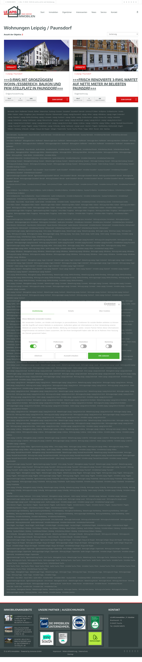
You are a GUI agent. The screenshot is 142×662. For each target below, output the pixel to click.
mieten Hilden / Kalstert (80, 208)
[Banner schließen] (119, 304)
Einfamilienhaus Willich (99, 578)
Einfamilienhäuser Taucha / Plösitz (37, 569)
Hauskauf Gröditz (75, 202)
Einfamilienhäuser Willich (114, 578)
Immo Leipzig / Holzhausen (15, 350)
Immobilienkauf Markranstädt (85, 522)
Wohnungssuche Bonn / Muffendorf (33, 143)
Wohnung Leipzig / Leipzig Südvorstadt (85, 377)
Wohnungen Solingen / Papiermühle (93, 549)
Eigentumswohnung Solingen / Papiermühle (49, 549)
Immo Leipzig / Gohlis (59, 301)
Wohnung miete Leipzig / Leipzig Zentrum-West (30, 423)
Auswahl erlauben (71, 356)
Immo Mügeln (11, 525)
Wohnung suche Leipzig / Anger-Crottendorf (47, 263)
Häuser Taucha (86, 560)
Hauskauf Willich (71, 578)
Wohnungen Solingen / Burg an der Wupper (109, 540)
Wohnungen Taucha (103, 557)
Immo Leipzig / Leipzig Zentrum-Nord (18, 391)
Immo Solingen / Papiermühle (72, 549)
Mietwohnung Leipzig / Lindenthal (78, 438)
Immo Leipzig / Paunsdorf (65, 464)
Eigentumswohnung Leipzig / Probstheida (46, 479)
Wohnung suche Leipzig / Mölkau (98, 447)
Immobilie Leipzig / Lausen (96, 368)
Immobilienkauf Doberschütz (105, 158)
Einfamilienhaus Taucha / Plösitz (16, 569)
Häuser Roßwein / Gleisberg (74, 528)
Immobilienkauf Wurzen (115, 584)
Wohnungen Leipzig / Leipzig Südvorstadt (74, 374)
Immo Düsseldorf (12, 170)
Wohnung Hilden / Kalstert (64, 208)
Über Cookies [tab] (104, 311)
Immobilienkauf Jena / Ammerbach (122, 222)
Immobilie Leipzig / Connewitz (123, 286)
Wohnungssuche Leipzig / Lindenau (33, 432)
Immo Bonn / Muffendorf (14, 141)
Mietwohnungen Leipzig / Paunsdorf (107, 464)
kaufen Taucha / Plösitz (57, 566)
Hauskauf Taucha (12, 563)
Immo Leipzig (47, 231)
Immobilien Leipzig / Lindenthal (16, 444)
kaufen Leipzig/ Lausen (53, 502)
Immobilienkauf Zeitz (50, 586)
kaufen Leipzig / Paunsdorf (27, 470)
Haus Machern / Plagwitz (30, 505)
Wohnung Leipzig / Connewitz (86, 286)
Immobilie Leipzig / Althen (68, 248)
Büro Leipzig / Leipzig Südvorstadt (17, 371)
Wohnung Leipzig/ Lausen (37, 502)
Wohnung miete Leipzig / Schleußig (117, 487)
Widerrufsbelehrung (70, 651)
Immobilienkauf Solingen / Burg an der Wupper (79, 546)
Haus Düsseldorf (38, 170)
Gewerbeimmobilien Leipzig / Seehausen (19, 496)
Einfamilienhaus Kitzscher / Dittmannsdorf (68, 228)
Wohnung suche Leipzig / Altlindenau (18, 254)
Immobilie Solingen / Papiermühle (110, 551)
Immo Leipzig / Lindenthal (14, 438)
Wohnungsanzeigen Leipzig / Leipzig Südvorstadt (58, 377)
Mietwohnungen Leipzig (73, 231)
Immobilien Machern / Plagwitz (101, 505)
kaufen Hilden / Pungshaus (66, 213)
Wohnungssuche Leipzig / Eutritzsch (40, 295)
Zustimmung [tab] (37, 311)
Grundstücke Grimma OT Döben (16, 184)
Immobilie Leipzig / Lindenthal (123, 441)
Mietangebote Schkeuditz (25, 534)
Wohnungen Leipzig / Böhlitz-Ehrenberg (119, 275)
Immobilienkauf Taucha (25, 563)
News (94, 12)
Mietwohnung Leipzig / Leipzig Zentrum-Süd (99, 412)
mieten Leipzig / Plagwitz (87, 476)
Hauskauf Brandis (76, 149)
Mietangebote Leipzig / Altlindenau (34, 251)
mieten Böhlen (27, 155)
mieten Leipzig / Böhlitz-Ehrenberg (24, 280)
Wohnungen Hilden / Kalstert (89, 205)
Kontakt (114, 12)
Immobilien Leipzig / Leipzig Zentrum (56, 388)
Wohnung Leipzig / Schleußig (78, 490)
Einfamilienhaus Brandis (105, 149)
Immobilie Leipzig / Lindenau (112, 432)
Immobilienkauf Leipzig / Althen (104, 248)
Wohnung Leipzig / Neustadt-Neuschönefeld (41, 458)
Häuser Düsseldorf (50, 170)
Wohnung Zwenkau (31, 592)
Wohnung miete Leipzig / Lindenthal (120, 438)
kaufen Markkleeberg (117, 514)
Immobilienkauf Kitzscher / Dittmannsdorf (41, 228)
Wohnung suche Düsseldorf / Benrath (110, 176)
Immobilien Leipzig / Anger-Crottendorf (72, 266)
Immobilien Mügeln (63, 525)
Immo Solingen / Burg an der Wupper (83, 540)
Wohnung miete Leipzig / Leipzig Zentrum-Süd (29, 415)
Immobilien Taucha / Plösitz (90, 566)
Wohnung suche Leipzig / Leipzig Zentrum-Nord (60, 394)
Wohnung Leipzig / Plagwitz (71, 476)
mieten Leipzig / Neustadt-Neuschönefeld (68, 458)
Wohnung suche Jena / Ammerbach (104, 219)
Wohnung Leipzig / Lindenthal (87, 441)
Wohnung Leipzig (65, 234)
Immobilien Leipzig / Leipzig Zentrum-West (99, 426)
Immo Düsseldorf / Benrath (68, 176)
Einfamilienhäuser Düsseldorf (33, 173)
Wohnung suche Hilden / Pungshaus (106, 211)
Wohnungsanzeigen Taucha (51, 560)
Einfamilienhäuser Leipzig (44, 237)
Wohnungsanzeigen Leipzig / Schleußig (56, 490)
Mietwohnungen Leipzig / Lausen (51, 365)
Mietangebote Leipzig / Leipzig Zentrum (38, 382)
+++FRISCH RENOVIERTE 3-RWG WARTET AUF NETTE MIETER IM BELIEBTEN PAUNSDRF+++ (105, 83)
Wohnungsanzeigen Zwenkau (15, 592)
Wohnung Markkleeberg (103, 514)
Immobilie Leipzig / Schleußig (113, 490)
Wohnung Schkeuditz (40, 537)
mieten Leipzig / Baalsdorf (84, 269)
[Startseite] (19, 12)
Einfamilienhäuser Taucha (56, 563)
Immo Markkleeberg (57, 511)
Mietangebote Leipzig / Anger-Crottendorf (40, 260)
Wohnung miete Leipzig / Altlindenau (123, 251)
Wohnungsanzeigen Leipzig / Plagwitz (50, 476)
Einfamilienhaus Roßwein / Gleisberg (66, 531)
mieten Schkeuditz (53, 537)
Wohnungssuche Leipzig (34, 234)
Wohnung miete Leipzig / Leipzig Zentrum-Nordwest (44, 403)
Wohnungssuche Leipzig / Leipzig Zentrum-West (90, 423)
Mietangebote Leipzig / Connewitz (33, 283)
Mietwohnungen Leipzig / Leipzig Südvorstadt (20, 374)
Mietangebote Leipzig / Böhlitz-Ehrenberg (40, 275)
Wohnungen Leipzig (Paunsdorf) (84, 240)
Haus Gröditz (20, 202)
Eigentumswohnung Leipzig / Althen (41, 245)
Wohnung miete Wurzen (119, 581)
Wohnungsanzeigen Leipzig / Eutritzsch (63, 295)
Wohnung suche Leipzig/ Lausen (96, 499)
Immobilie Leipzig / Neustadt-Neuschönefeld (95, 458)
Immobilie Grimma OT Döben (89, 184)
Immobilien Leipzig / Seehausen (117, 496)
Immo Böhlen (11, 152)
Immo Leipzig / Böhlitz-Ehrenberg (17, 275)
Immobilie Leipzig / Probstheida (93, 482)
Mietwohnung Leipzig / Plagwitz (72, 473)
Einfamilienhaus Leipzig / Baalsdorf (17, 272)
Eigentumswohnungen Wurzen (16, 581)
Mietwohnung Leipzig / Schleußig (76, 487)
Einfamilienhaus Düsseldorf (15, 173)
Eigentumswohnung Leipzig (34, 231)
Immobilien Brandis (64, 149)
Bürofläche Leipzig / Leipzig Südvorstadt (40, 371)
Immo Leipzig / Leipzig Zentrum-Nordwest (19, 400)
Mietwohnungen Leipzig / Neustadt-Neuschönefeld (77, 452)
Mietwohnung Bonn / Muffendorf (76, 141)
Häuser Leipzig (84, 234)
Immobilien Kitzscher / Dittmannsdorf (123, 225)
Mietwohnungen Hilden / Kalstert (51, 205)
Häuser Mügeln (29, 525)
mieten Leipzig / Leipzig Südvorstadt (109, 377)
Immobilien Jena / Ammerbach (102, 222)
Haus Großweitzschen (28, 196)
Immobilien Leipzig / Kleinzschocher (49, 362)
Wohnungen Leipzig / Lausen (89, 365)
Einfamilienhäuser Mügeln (120, 525)
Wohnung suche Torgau (95, 572)
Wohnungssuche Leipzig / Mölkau (119, 447)
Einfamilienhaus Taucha (40, 563)
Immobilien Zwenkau (68, 592)
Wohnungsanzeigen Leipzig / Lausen (44, 368)
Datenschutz (83, 651)
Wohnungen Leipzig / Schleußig (96, 487)
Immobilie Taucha (117, 560)
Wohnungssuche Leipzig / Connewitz (41, 286)
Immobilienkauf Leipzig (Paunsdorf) (124, 243)
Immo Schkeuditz (12, 534)
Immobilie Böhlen (38, 155)
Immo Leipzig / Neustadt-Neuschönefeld (19, 452)
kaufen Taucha (96, 560)
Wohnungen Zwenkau (70, 589)
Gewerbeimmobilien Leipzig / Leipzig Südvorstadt (68, 371)
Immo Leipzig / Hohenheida (15, 339)
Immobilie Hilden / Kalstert (96, 208)
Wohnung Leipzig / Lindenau (77, 432)
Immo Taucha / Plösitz (13, 566)
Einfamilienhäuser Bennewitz (15, 138)
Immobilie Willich (48, 578)
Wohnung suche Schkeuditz (110, 534)
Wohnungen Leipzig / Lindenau (95, 429)
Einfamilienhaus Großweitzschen (27, 199)
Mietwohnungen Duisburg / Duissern (56, 161)
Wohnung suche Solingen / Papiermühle (117, 549)
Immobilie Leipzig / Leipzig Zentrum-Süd (67, 417)
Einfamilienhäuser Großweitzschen (48, 199)
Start (42, 12)
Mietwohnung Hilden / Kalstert (71, 205)
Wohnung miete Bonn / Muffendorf (117, 141)
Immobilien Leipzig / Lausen (113, 368)
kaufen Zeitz (18, 586)
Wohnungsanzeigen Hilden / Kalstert (44, 208)
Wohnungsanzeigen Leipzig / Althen (17, 248)
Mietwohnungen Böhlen (37, 152)
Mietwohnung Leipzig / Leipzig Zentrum (90, 382)
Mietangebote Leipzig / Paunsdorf (85, 464)
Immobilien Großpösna (76, 190)
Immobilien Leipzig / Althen (85, 248)
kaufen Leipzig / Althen (52, 248)
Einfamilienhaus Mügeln (104, 525)
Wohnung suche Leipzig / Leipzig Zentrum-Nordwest (77, 403)
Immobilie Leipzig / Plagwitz (104, 476)
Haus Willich (19, 578)
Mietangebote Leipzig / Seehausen (59, 496)
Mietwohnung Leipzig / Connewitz (78, 283)
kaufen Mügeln (39, 525)
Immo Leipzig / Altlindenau (15, 251)
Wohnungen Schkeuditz (76, 534)
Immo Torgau (11, 572)
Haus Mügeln (20, 525)
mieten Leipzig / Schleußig (96, 490)
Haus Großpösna (23, 190)
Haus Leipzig (75, 234)
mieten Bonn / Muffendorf (96, 143)
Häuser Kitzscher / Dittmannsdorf (57, 225)
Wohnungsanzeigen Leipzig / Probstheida (32, 482)
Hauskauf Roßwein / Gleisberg (22, 531)
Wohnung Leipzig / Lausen (64, 368)
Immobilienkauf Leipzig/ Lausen (104, 502)
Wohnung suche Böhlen (95, 152)
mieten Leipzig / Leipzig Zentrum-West (47, 426)
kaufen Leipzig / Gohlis (123, 304)
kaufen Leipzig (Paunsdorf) (66, 243)
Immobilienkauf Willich (84, 578)
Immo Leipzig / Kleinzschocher (16, 356)
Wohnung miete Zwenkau (86, 589)
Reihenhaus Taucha (116, 557)
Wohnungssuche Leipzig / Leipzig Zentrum (65, 385)
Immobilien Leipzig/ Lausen (86, 502)
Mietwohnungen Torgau (37, 572)
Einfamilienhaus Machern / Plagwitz (39, 508)
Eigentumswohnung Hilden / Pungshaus (45, 211)
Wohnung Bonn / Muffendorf (78, 143)
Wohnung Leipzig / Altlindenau (88, 254)
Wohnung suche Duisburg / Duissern (18, 164)
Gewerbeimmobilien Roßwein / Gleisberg (19, 528)
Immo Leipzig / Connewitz (14, 283)
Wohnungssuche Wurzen (23, 584)
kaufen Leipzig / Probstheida (74, 482)
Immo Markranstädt (57, 519)
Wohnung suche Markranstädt (90, 519)
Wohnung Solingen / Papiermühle (70, 551)
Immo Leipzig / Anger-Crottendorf (17, 260)
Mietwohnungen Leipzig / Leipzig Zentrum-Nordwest (80, 400)
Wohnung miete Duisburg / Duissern (122, 161)
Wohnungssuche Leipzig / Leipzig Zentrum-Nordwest (110, 403)
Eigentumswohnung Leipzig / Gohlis (41, 301)
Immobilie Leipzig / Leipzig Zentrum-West (73, 426)
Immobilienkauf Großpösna (106, 190)
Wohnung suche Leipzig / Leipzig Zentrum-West (60, 423)
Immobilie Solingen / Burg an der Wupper (24, 546)
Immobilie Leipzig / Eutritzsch (121, 295)
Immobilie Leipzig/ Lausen (68, 502)
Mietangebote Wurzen (60, 581)
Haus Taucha (77, 560)
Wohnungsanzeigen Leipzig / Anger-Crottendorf (104, 263)
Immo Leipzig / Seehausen (40, 496)
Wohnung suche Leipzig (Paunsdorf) (105, 240)
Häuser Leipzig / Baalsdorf (67, 269)
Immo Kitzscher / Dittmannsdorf (16, 225)
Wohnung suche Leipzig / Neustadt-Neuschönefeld (74, 455)
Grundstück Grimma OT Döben (36, 184)
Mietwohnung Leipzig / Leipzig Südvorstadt (48, 374)
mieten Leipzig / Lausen (80, 368)
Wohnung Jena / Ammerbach (48, 222)
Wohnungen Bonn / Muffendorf (96, 141)
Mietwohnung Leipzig (88, 231)
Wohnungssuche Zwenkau (120, 589)
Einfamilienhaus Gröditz (104, 202)
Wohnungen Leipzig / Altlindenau (101, 251)
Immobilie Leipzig (115, 234)
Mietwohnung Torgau (51, 572)
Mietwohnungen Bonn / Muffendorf (54, 141)
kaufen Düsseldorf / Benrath (74, 178)
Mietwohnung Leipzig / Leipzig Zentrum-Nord (102, 391)
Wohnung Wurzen (55, 584)
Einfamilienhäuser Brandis (121, 149)
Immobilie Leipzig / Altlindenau (125, 254)
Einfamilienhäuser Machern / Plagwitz (62, 508)
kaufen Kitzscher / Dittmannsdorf (78, 225)
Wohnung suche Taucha (19, 560)
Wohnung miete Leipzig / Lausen (109, 365)
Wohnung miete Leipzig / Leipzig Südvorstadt (101, 374)
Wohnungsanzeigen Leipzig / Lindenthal (65, 441)
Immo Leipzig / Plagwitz (14, 473)
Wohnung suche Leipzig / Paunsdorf (67, 467)
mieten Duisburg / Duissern (106, 164)
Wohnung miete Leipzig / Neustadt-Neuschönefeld (43, 455)
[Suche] (139, 13)
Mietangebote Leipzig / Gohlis (76, 301)
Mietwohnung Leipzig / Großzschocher (18, 313)
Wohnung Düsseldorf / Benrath (55, 178)
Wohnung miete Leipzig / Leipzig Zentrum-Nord (30, 394)
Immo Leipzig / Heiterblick (14, 330)
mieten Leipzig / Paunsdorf (44, 470)
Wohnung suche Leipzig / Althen (95, 245)
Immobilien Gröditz (63, 202)
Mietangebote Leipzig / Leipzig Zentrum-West (43, 420)
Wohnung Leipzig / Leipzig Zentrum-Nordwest (55, 406)
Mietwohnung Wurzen (91, 581)
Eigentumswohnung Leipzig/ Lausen (41, 499)
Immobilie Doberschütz (73, 158)
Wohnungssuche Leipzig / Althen (116, 245)
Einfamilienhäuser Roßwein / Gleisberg (89, 531)
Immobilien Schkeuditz (81, 537)
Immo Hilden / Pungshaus (66, 211)
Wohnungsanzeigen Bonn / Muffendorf (57, 143)
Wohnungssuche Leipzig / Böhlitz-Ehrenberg (74, 278)
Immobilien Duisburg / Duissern (16, 167)
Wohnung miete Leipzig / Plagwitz (112, 473)
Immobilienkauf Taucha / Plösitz (125, 566)
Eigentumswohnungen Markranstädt (18, 519)
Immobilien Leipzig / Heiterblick (16, 336)
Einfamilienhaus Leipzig (29, 237)
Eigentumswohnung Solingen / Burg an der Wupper (55, 540)
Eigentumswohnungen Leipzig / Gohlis (18, 301)
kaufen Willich (38, 578)
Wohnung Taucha (66, 560)
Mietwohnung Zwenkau (56, 589)
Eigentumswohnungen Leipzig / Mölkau (18, 447)
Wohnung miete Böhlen (80, 152)
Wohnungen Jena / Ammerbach (82, 219)
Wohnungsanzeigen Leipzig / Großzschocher (20, 315)
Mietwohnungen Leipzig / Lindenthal (56, 438)
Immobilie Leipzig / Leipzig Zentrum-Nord (73, 397)
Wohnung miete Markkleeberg (25, 514)
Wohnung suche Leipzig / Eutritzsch (17, 295)
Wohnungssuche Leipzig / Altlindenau (41, 254)
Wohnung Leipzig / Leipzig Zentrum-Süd (19, 417)
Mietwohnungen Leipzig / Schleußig (54, 487)
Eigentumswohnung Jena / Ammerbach (44, 219)
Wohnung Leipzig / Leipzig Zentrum (118, 385)
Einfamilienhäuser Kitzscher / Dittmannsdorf (95, 228)
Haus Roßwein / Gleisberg (57, 528)
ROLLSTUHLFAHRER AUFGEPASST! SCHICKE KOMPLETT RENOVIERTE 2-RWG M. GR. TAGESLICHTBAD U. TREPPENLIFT (23, 633)
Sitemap (70, 654)
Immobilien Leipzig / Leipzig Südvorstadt (31, 380)
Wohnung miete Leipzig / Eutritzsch (118, 292)
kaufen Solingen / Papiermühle (90, 551)
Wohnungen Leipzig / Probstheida (88, 479)
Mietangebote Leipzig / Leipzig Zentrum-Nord (44, 391)
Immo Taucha (48, 557)
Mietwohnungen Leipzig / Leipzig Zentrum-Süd (71, 412)
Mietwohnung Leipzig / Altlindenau (79, 251)
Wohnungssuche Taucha (34, 560)
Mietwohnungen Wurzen (76, 581)
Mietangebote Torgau (22, 572)
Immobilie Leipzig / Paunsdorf (62, 470)
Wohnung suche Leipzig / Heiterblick (18, 333)
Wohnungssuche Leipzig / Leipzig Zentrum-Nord (90, 394)
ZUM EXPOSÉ (57, 99)
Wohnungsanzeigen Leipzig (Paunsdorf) (26, 243)
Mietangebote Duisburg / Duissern (34, 161)
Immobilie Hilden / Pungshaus (84, 213)
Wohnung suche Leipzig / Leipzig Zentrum (38, 385)
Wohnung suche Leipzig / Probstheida (110, 479)
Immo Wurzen (48, 581)
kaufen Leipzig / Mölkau (54, 449)
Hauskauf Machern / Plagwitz (120, 505)
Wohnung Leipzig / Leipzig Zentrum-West (23, 426)
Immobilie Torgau (38, 575)
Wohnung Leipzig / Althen (37, 248)
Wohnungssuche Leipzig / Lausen (22, 368)
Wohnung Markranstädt (23, 522)
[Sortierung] (122, 34)
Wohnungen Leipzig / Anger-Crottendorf (120, 260)
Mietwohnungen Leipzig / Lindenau (53, 429)
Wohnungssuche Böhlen (111, 152)
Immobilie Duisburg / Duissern (125, 164)
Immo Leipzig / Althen (59, 245)
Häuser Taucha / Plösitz (42, 566)
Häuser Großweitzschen (43, 196)
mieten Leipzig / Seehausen (79, 496)
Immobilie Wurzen (88, 584)
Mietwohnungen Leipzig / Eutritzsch (54, 292)
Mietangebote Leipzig (58, 231)
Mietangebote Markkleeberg (73, 511)
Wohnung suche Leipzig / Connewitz (17, 286)
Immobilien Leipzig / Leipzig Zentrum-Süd (93, 417)
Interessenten (81, 12)
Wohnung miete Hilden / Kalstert (109, 205)
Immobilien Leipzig (127, 234)
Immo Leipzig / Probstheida (68, 479)
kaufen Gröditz (39, 202)
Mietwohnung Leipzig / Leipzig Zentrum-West (101, 420)
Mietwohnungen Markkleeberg (92, 511)
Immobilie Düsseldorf (75, 170)
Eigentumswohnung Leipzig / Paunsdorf (45, 464)
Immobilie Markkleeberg (23, 517)
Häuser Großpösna (35, 190)
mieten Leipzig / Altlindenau (107, 254)
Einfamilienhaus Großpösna (123, 190)
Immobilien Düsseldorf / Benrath (114, 178)
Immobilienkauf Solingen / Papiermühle (27, 554)
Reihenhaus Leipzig (115, 231)
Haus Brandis (20, 149)
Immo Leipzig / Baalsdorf (14, 269)
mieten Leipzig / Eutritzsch (103, 295)
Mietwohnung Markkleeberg (110, 511)
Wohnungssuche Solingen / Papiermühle (19, 551)
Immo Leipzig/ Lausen (60, 499)
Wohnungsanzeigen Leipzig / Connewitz (65, 286)
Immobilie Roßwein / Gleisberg (110, 528)
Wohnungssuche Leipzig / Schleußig (33, 490)
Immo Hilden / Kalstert (13, 205)
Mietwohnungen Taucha (74, 557)
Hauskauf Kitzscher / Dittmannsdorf (17, 228)
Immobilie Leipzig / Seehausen (98, 496)
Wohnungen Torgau (65, 572)
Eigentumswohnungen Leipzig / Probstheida (20, 479)
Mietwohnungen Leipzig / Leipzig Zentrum (64, 382)
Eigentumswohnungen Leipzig (16, 231)
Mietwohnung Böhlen (52, 152)
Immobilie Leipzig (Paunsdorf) (84, 243)
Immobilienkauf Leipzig (13, 237)
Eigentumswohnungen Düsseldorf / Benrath (20, 176)
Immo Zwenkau (11, 589)
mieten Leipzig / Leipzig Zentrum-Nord (48, 397)
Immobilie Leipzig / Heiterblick (123, 333)
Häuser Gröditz (29, 202)
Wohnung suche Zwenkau (103, 589)
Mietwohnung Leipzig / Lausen (71, 365)
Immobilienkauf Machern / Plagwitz (17, 508)
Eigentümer (67, 12)
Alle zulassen (103, 356)
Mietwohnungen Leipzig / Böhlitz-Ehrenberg (67, 275)
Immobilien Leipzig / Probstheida (114, 482)
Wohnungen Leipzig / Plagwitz (92, 473)
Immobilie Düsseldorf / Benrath (93, 178)
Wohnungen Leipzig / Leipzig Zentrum (114, 382)
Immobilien (53, 12)
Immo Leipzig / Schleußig (14, 487)
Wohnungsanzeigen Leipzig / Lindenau (56, 432)
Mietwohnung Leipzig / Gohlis (115, 301)
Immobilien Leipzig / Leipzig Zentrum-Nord (99, 397)
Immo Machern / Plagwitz (14, 505)
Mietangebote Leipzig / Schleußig (33, 487)
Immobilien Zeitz (38, 586)
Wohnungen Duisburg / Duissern (100, 161)
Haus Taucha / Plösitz (27, 566)
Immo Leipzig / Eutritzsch (14, 292)
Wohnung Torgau (17, 575)
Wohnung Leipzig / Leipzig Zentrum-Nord (23, 397)
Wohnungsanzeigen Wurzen (40, 584)
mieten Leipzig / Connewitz (105, 286)
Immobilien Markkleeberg (39, 517)
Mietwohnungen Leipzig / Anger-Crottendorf (67, 260)
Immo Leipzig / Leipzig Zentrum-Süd (17, 412)
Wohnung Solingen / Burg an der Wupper (100, 543)
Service (103, 12)
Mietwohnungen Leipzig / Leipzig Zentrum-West (73, 420)
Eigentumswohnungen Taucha (16, 557)
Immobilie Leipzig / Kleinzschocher (27, 362)
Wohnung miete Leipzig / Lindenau (116, 429)
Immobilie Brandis (51, 149)
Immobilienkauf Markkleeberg (57, 517)
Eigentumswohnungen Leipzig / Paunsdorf (19, 464)
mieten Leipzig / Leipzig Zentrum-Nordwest (83, 406)
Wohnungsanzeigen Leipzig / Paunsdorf (114, 467)
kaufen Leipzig (94, 234)
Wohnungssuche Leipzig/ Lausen (116, 499)
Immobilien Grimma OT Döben (108, 184)
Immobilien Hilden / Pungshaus (103, 213)
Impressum (57, 651)
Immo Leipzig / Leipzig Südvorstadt (94, 371)
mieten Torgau (27, 575)
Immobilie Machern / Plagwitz (82, 505)
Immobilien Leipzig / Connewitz (16, 289)
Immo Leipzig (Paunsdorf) (65, 240)
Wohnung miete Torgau (80, 572)
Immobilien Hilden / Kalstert (114, 208)
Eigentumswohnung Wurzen (34, 581)
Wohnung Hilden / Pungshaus (48, 213)
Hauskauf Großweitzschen (109, 196)
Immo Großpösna (12, 190)
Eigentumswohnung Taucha (34, 557)
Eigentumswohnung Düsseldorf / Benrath (46, 176)
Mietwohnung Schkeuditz (59, 534)
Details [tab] (71, 311)
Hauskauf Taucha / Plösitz (107, 566)
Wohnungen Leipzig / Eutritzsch (97, 292)
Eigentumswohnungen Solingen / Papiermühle (21, 549)
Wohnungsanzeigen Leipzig (51, 234)
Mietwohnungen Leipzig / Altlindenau (57, 251)
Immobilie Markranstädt (52, 522)
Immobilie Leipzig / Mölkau (70, 449)
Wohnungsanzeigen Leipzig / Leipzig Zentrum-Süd (118, 415)
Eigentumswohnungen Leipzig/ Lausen (18, 499)
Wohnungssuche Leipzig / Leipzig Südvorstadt (28, 377)
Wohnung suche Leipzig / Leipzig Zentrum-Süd (58, 415)
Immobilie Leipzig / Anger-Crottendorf (48, 266)
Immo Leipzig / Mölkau (61, 447)
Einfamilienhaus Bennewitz (119, 135)
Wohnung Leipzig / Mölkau (38, 449)
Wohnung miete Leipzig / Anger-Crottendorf (20, 263)
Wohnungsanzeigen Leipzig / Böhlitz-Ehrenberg (103, 278)
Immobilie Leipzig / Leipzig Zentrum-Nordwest (111, 406)
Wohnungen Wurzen (105, 581)
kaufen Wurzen (66, 584)
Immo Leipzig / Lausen (13, 365)
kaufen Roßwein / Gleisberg (92, 528)
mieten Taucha (106, 560)
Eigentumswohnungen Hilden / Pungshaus (19, 211)
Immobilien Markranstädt (67, 522)
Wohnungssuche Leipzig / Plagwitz (28, 476)
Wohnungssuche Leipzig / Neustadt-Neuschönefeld (106, 455)
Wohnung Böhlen (17, 155)
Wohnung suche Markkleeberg (44, 514)
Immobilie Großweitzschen (75, 196)
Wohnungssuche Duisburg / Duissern (41, 164)
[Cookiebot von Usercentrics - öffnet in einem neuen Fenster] (105, 304)
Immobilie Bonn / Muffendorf (114, 143)
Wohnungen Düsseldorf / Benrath (88, 176)
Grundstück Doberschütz (31, 158)
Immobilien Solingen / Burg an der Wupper (51, 546)
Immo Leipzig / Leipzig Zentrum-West (18, 420)
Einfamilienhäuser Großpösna (16, 193)
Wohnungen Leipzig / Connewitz (98, 283)
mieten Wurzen (77, 584)
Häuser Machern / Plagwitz (47, 505)
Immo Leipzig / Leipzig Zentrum (16, 382)
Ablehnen (38, 356)
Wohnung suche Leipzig (19, 234)
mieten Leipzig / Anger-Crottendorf (25, 266)
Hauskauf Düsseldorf (104, 170)
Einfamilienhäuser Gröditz (120, 202)
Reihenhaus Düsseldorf (25, 170)
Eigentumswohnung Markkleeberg (40, 511)
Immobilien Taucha (129, 560)
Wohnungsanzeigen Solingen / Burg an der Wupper (71, 543)
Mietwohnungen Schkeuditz (43, 534)
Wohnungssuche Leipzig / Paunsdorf (90, 467)
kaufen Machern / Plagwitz (64, 505)
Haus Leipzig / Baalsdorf (51, 269)
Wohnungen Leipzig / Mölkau (78, 447)
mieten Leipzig (104, 234)
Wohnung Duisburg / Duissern (88, 164)
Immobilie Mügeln (51, 525)
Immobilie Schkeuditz (66, 537)
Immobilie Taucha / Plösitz (73, 566)
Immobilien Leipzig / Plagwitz (122, 476)
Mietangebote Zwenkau (24, 589)
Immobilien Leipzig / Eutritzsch (16, 298)
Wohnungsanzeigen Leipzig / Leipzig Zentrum (93, 385)
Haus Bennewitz (23, 135)
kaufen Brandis (40, 149)
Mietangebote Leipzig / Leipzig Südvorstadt (119, 371)
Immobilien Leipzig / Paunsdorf (81, 470)
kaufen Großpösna (48, 190)
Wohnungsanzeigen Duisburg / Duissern (65, 164)
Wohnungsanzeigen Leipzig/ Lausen (17, 502)
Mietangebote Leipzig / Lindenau (32, 429)
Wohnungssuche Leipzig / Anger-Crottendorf (75, 263)
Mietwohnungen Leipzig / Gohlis (96, 301)
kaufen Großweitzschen (58, 196)
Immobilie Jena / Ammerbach (83, 222)
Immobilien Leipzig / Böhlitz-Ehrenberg (71, 280)
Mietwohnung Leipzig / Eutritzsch (76, 292)
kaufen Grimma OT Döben (71, 184)
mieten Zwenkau (43, 592)
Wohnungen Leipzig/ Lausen (76, 499)
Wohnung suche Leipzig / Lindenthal (18, 441)
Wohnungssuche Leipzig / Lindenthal (41, 441)
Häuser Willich (28, 578)
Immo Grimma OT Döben (54, 184)
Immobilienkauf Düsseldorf (119, 170)
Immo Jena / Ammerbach (64, 219)
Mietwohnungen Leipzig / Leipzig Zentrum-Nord (73, 391)
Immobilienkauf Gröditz (89, 202)
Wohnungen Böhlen (66, 152)
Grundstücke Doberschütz (15, 158)
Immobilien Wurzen (101, 584)
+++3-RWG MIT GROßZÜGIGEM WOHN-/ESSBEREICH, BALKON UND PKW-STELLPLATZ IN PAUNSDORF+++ (33, 83)
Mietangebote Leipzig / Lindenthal (33, 438)
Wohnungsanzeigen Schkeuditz (23, 537)
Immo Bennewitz (12, 135)
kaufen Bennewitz (46, 135)
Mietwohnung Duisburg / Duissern (79, 161)
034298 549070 (11, 2)
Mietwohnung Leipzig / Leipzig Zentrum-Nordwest (112, 400)
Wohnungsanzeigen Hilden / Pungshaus (26, 213)
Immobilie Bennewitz (59, 135)
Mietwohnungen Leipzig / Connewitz (55, 283)
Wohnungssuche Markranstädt (110, 519)
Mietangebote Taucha (59, 557)
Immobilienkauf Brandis (90, 149)
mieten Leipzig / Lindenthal (105, 441)
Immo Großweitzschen (13, 196)
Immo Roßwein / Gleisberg (40, 528)
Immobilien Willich (59, 578)
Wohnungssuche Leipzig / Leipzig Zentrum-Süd (88, 415)
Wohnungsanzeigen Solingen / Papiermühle (45, 551)
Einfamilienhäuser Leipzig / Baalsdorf (40, 272)
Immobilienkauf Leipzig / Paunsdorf (102, 470)
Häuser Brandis (30, 149)
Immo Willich (10, 578)
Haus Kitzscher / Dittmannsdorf (36, 225)
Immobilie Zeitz (27, 586)
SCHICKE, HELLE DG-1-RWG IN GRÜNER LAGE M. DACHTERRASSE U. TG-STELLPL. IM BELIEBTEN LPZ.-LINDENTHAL (22, 644)
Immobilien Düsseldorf (90, 170)
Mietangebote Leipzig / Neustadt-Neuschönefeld (46, 452)
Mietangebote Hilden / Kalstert (30, 205)
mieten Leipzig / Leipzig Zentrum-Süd (43, 417)
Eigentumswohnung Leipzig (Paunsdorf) (45, 240)
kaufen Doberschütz (59, 158)
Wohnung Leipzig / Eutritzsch (85, 295)
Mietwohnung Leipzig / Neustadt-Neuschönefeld (108, 452)
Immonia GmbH (36, 651)
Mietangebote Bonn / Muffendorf (33, 141)
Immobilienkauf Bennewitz (102, 135)
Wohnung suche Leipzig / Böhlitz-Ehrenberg (47, 278)
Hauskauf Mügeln (75, 525)
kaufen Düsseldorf (62, 170)
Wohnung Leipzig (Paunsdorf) (48, 243)
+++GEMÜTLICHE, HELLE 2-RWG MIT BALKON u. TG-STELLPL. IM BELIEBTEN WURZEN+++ (23, 619)
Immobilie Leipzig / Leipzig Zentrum (33, 388)
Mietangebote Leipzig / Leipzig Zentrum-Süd (42, 412)
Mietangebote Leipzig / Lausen (30, 365)
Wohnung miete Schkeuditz (92, 534)
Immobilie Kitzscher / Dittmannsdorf (100, 225)
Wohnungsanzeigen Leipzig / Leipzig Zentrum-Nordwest (23, 406)
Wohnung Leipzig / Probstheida (55, 482)
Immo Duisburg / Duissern (15, 161)
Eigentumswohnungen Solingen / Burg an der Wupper (23, 540)
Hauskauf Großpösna (90, 190)
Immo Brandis (11, 149)
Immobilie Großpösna (61, 190)
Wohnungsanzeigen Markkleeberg (84, 514)
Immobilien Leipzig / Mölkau (87, 449)
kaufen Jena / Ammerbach (65, 222)
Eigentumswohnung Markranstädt (40, 519)
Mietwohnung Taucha (89, 557)
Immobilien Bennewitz (73, 135)
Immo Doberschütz (45, 158)
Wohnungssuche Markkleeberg (63, 514)
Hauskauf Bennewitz (87, 135)
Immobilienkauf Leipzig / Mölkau (106, 449)
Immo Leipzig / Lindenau (14, 429)
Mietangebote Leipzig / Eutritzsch (33, 292)
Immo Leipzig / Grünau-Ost (15, 321)
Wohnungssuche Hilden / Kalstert (22, 208)
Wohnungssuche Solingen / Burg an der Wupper (40, 543)
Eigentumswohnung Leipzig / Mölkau (42, 447)
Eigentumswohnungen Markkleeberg (18, 511)
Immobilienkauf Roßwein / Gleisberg (43, 531)
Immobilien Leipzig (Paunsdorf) (103, 243)
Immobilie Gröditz (50, 202)
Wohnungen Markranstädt (72, 519)
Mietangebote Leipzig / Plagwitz (31, 473)
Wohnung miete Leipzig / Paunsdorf (45, 467)
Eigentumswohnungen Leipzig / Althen (18, 245)
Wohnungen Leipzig (102, 231)
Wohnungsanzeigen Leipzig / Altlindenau (66, 254)
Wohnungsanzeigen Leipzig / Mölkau (18, 449)
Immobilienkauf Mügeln (89, 525)
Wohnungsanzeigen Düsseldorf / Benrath (32, 178)
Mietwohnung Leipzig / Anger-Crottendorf (94, 260)
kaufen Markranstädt (37, 522)
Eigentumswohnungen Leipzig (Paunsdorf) (19, 240)
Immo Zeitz (10, 586)
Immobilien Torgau (50, 575)
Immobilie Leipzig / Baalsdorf (101, 269)
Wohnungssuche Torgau (110, 572)
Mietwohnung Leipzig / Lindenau (75, 429)
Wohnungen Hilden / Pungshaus (84, 211)
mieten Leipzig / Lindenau (95, 432)
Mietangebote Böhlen (22, 152)
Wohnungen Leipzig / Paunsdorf (23, 467)
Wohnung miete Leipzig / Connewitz (120, 283)
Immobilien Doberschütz (88, 158)
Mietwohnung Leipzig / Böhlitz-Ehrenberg (93, 275)
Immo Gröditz (11, 202)
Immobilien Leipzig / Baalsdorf (120, 269)
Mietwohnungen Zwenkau (40, 589)
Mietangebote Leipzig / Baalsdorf (32, 269)
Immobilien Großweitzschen (92, 196)
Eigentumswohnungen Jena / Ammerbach (19, 219)
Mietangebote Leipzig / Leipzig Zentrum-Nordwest (48, 400)
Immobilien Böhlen (50, 155)
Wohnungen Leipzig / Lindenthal (99, 438)
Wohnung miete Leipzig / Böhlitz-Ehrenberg (20, 278)
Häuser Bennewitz (34, 135)
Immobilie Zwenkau (55, 592)
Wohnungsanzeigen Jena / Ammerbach (26, 222)
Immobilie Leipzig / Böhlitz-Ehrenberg (47, 280)
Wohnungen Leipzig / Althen (76, 245)
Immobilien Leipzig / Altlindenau (16, 257)
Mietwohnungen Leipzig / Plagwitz (52, 473)
